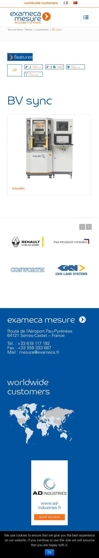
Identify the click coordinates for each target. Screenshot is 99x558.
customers (42, 30)
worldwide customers (41, 3)
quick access (49, 517)
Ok (49, 552)
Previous (82, 227)
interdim (18, 189)
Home (28, 30)
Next (89, 227)
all (15, 70)
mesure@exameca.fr (39, 353)
